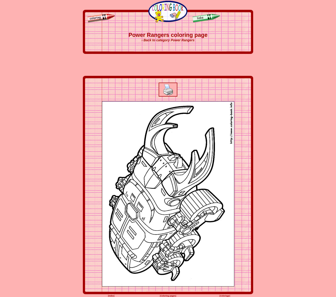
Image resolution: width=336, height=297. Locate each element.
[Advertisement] (168, 64)
